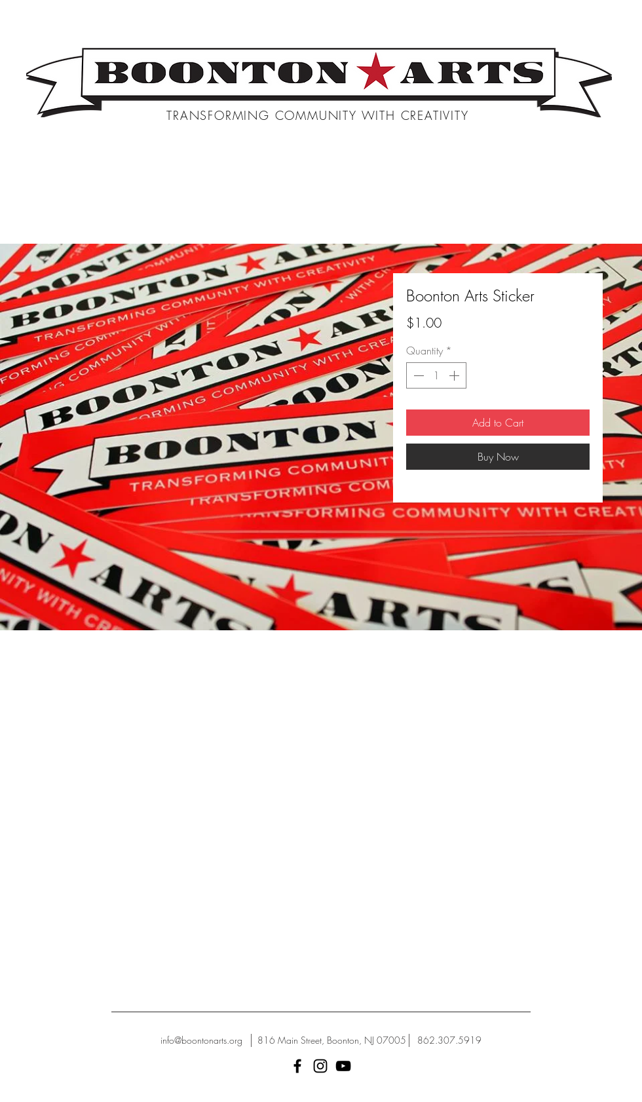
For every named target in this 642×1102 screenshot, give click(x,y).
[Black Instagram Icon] (320, 1066)
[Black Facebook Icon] (297, 1066)
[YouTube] (343, 1066)
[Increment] (455, 375)
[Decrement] (417, 375)
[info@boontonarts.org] (201, 1040)
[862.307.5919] (449, 1040)
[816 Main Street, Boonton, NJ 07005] (331, 1040)
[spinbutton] (436, 375)
